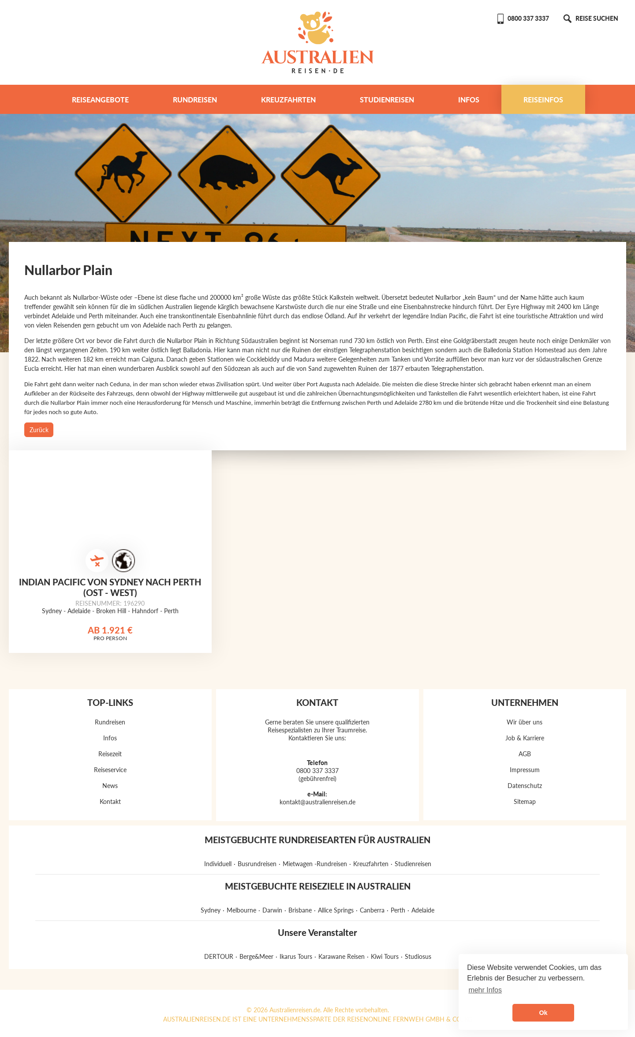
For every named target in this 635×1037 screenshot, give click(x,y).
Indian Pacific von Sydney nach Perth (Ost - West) (110, 587)
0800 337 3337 (522, 18)
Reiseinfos (543, 99)
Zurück (39, 430)
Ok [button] (543, 1012)
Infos (468, 99)
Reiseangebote (100, 99)
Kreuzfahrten (288, 99)
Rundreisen (195, 99)
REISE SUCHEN (590, 18)
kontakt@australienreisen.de (317, 802)
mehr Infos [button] (485, 990)
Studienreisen (387, 99)
